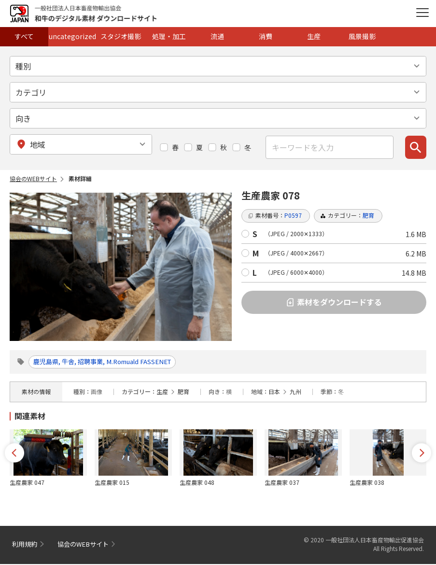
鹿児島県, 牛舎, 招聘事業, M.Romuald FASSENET (110, 362)
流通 (217, 36)
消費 (265, 36)
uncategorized (72, 36)
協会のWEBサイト (33, 178)
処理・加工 (169, 36)
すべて (24, 36)
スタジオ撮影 (120, 36)
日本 (274, 392)
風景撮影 (362, 36)
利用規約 (25, 545)
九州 (295, 392)
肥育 (183, 392)
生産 (314, 36)
